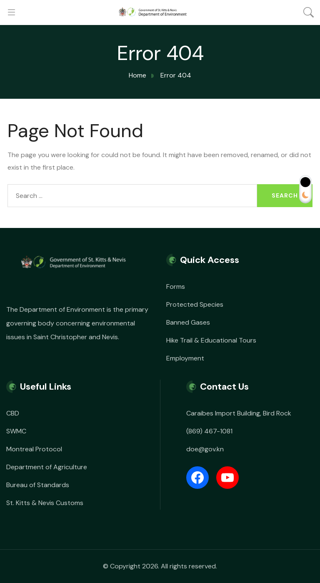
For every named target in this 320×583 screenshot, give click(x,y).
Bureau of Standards (37, 484)
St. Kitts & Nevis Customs (44, 502)
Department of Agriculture (46, 467)
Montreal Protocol (34, 449)
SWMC (16, 431)
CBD (12, 413)
